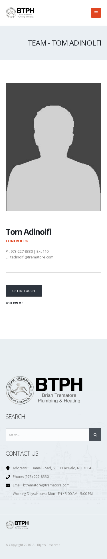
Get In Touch (23, 291)
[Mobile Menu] (96, 13)
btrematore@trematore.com (46, 485)
